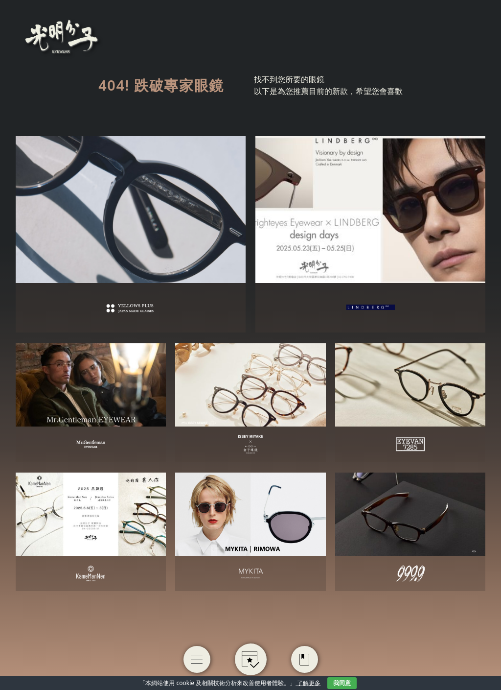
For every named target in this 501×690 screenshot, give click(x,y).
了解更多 (308, 683)
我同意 (342, 683)
